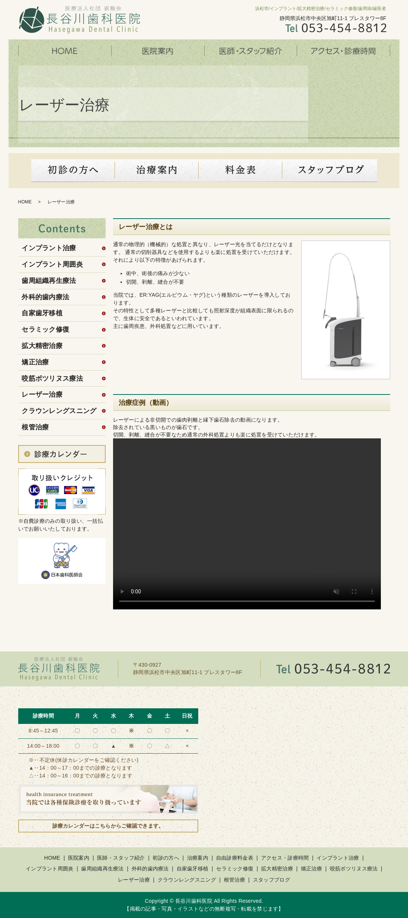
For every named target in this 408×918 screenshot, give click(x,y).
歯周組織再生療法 (49, 280)
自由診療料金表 (234, 858)
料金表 (240, 170)
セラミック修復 (45, 329)
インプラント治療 (49, 248)
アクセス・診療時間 (343, 51)
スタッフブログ (329, 170)
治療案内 (197, 858)
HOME (64, 51)
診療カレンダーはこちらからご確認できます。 (108, 826)
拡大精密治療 (42, 346)
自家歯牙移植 (42, 313)
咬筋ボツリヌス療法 (52, 378)
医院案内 (157, 51)
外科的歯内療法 (45, 297)
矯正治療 (35, 362)
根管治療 (35, 427)
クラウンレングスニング (59, 411)
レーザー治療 (42, 394)
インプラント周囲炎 (52, 264)
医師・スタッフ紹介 (250, 51)
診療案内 (157, 170)
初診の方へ (73, 170)
